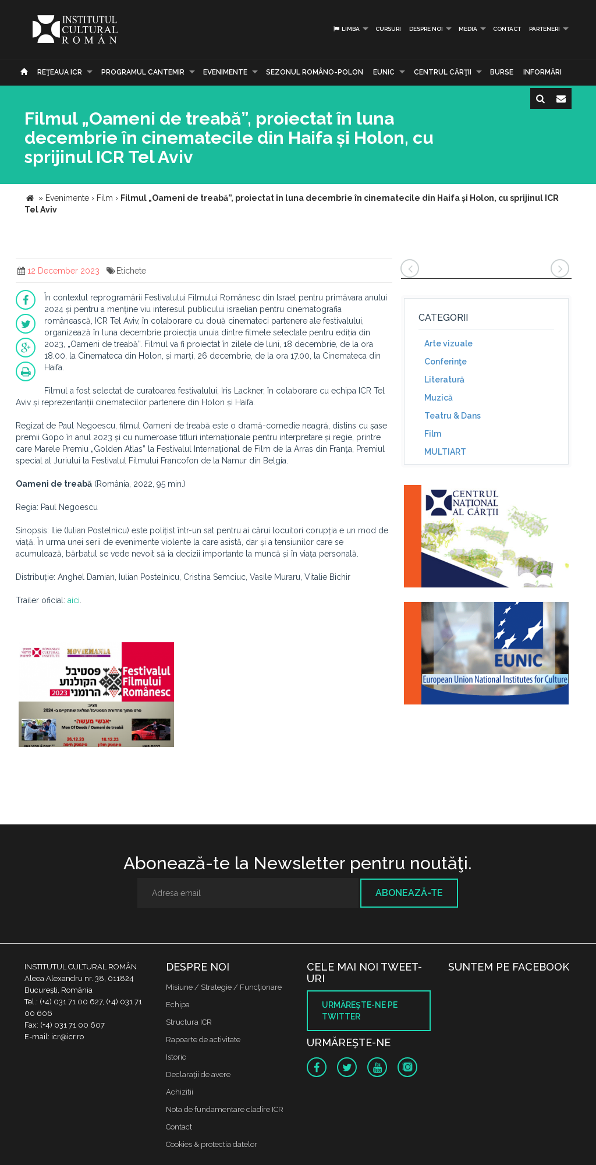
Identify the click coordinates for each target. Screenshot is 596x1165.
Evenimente (225, 72)
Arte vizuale (448, 343)
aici (74, 600)
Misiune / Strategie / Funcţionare (224, 987)
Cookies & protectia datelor (211, 1144)
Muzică (438, 397)
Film (432, 433)
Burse (501, 72)
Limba (346, 29)
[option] (96, 696)
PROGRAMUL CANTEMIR (143, 72)
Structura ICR (189, 1022)
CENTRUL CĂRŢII (442, 72)
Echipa (178, 1004)
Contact (507, 29)
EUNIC (384, 72)
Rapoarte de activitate (203, 1039)
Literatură (444, 379)
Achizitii (179, 1092)
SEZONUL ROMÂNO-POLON (314, 72)
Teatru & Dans (452, 415)
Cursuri (388, 29)
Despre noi (426, 29)
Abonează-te (409, 892)
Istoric (176, 1057)
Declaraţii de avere (198, 1074)
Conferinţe (445, 361)
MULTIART (445, 451)
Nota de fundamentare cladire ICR (224, 1109)
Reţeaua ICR (59, 72)
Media (468, 29)
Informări (542, 72)
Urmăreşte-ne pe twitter (360, 1010)
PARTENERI (544, 29)
